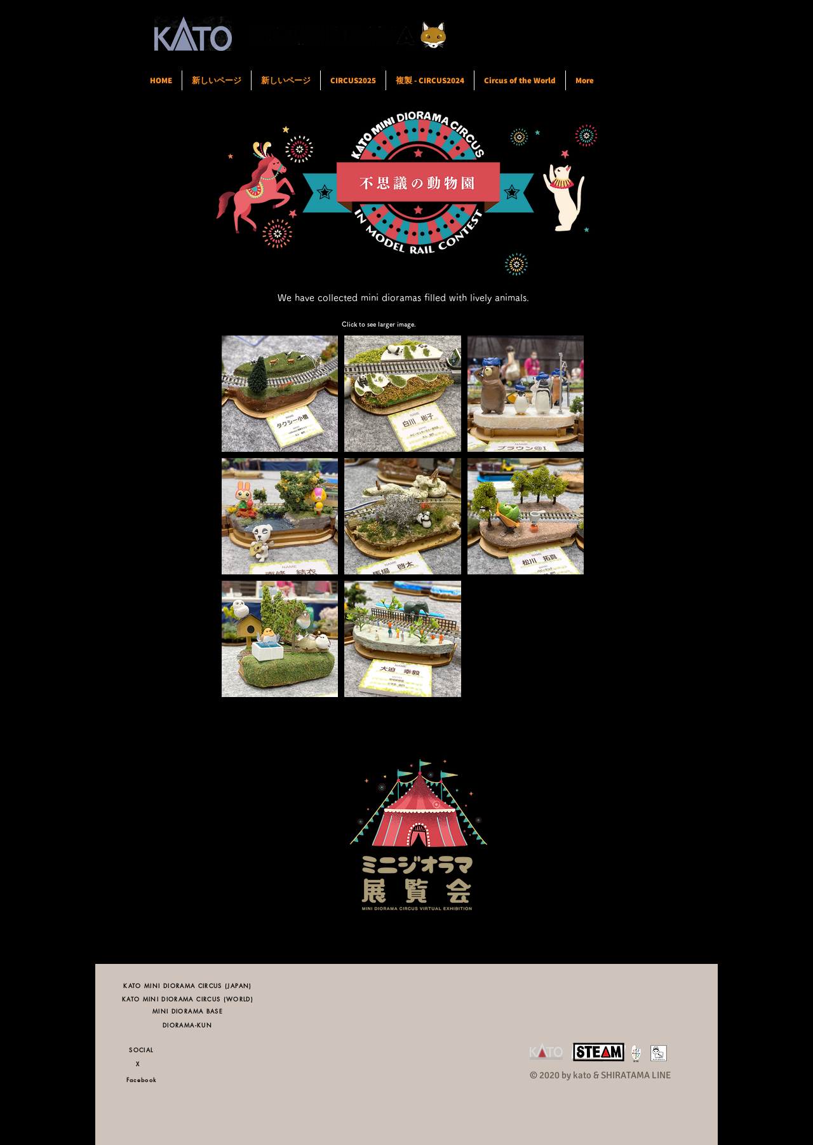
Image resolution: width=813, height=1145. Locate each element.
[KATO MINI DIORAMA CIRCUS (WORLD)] (187, 998)
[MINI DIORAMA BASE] (187, 1010)
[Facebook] (141, 1079)
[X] (141, 1063)
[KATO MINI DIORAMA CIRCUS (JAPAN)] (187, 985)
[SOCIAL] (141, 1049)
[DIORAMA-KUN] (187, 1024)
